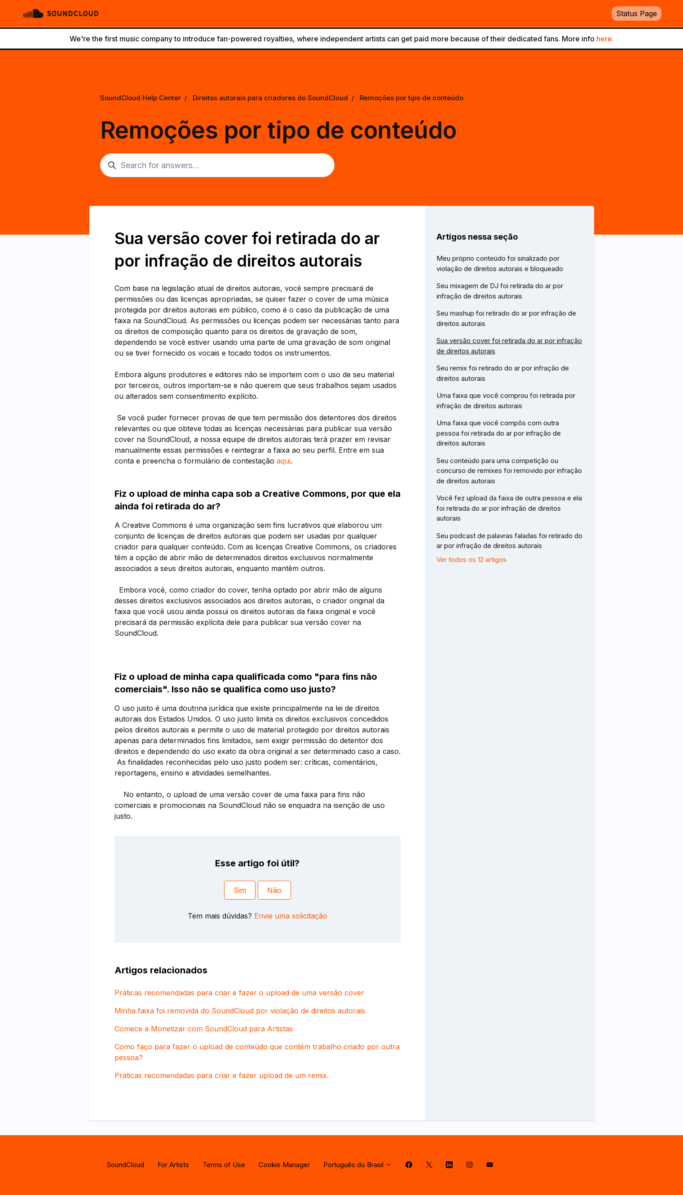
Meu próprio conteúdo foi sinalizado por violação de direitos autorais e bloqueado (499, 263)
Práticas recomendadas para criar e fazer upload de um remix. (222, 1075)
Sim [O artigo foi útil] (240, 890)
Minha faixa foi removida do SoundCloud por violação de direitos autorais (240, 1010)
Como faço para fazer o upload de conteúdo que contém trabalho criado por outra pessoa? (257, 1052)
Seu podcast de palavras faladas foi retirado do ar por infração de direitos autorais (509, 540)
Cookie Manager (284, 1164)
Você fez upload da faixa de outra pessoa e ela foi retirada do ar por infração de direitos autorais (509, 508)
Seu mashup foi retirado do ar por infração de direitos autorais (506, 318)
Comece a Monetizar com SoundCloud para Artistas (204, 1028)
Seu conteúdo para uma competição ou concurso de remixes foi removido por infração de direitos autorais (509, 470)
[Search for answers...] (217, 165)
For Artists (173, 1164)
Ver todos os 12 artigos (471, 559)
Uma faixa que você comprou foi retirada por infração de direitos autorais (505, 400)
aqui (284, 460)
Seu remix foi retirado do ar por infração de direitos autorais (502, 373)
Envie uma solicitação (290, 915)
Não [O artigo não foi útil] (274, 890)
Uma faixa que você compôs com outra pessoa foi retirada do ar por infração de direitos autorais (498, 433)
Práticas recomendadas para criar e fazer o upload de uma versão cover (239, 992)
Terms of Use (224, 1164)
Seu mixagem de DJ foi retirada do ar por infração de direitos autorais (499, 290)
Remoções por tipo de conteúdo (411, 98)
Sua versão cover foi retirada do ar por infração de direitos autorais (509, 345)
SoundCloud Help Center (140, 98)
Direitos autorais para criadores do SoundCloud (270, 98)
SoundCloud (125, 1164)
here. (605, 38)
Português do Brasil (357, 1164)
